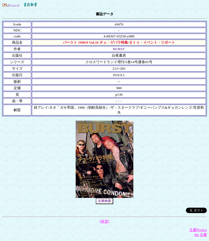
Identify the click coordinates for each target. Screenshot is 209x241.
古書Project (198, 230)
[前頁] (104, 221)
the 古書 (200, 235)
